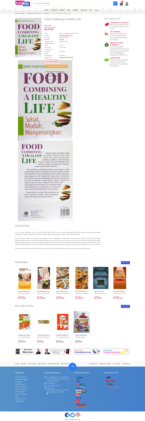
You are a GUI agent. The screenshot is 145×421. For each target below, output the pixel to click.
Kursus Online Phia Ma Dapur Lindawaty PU (87, 291)
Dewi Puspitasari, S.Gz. (65, 35)
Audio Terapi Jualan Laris (25, 291)
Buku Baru (24, 364)
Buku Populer (42, 364)
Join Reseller (116, 364)
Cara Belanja (19, 382)
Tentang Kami (93, 364)
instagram (77, 414)
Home (17, 364)
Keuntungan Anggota (21, 379)
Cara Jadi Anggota (20, 377)
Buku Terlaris (32, 364)
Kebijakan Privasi (20, 399)
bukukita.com (76, 420)
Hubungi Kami (19, 401)
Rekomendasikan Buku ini (53, 76)
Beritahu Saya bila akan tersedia (56, 66)
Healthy (61, 39)
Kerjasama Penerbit (105, 364)
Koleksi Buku (126, 364)
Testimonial (118, 53)
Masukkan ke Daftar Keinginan (54, 72)
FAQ (16, 396)
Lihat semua (125, 263)
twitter (72, 414)
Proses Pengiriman (20, 394)
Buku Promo (65, 364)
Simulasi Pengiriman (21, 389)
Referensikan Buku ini (52, 80)
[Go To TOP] (72, 366)
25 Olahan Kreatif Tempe (44, 335)
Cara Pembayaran (20, 384)
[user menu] (126, 3)
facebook (67, 414)
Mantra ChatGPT (99, 291)
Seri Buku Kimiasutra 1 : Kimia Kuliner (66, 335)
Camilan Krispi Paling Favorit (26, 335)
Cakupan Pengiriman (21, 387)
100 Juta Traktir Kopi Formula (122, 291)
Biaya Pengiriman (20, 391)
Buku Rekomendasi (53, 364)
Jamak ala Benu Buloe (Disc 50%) (85, 335)
